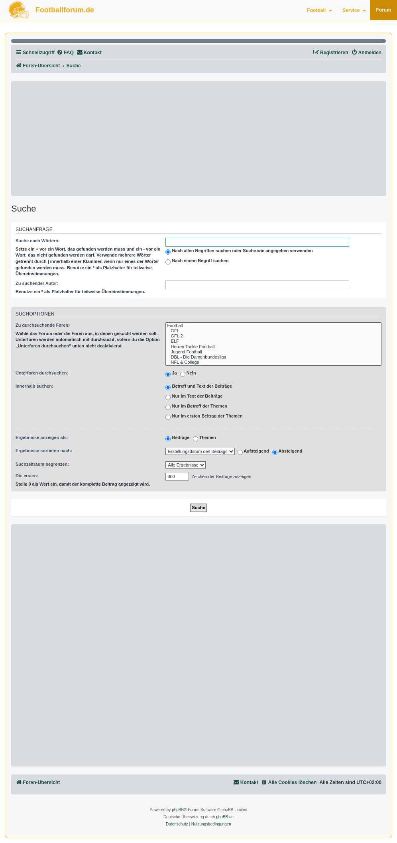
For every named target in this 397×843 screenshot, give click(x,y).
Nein (188, 374)
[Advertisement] (198, 138)
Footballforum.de (64, 10)
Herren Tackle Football (273, 346)
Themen (204, 438)
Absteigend (287, 452)
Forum (383, 10)
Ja (171, 374)
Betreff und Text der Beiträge (198, 387)
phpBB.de (225, 817)
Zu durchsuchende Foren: (43, 325)
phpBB (178, 810)
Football (319, 10)
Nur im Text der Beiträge (193, 397)
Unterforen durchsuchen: (42, 373)
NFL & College (273, 362)
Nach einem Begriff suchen (196, 261)
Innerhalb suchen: (34, 386)
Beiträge (177, 438)
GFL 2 (273, 336)
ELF (273, 341)
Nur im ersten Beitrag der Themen (203, 417)
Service (354, 10)
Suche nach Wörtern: (38, 240)
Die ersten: (27, 475)
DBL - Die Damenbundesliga (273, 357)
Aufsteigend (253, 452)
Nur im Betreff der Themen (196, 407)
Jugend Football (273, 352)
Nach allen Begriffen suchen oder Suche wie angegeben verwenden (238, 251)
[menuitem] (65, 52)
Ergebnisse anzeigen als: (42, 437)
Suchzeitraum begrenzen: (42, 464)
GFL (273, 330)
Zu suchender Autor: (37, 283)
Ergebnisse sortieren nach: (44, 450)
